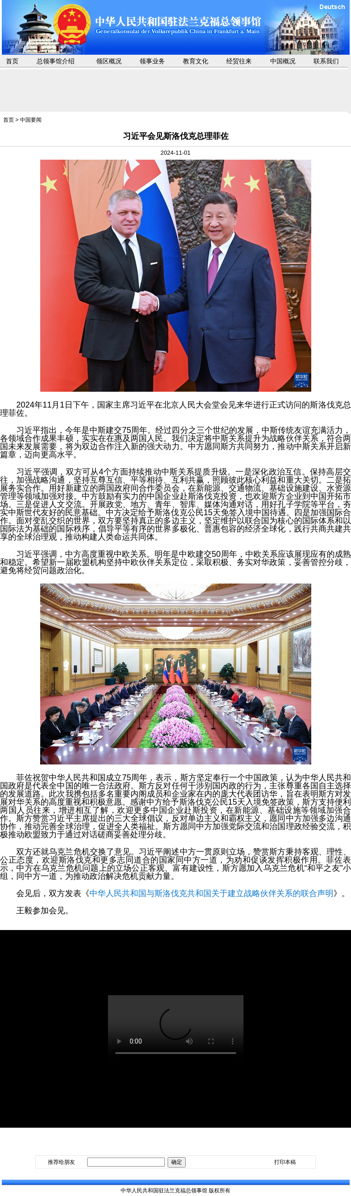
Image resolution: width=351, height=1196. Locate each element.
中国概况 (282, 61)
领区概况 (109, 61)
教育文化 (195, 61)
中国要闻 (31, 120)
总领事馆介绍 (56, 61)
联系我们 (326, 61)
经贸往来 (239, 61)
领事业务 (152, 61)
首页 (12, 61)
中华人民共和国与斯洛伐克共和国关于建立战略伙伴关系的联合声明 (211, 893)
